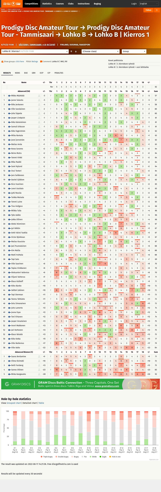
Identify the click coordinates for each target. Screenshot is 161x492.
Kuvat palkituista (115, 60)
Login (134, 3)
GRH (33, 73)
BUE (26, 73)
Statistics (47, 3)
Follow (148, 10)
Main (3, 9)
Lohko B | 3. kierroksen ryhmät (121, 64)
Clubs (71, 3)
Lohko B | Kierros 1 (122, 34)
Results (7, 73)
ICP (49, 73)
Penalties (59, 73)
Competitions (31, 3)
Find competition (14, 9)
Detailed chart (30, 403)
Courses (60, 3)
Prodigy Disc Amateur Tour (39, 27)
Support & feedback (58, 485)
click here (20, 61)
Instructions (84, 3)
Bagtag (97, 3)
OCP (41, 73)
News (17, 73)
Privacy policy (82, 485)
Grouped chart (14, 403)
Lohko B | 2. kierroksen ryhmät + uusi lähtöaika (128, 67)
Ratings (35, 61)
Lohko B (74, 34)
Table (41, 403)
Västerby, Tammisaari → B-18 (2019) (37, 44)
